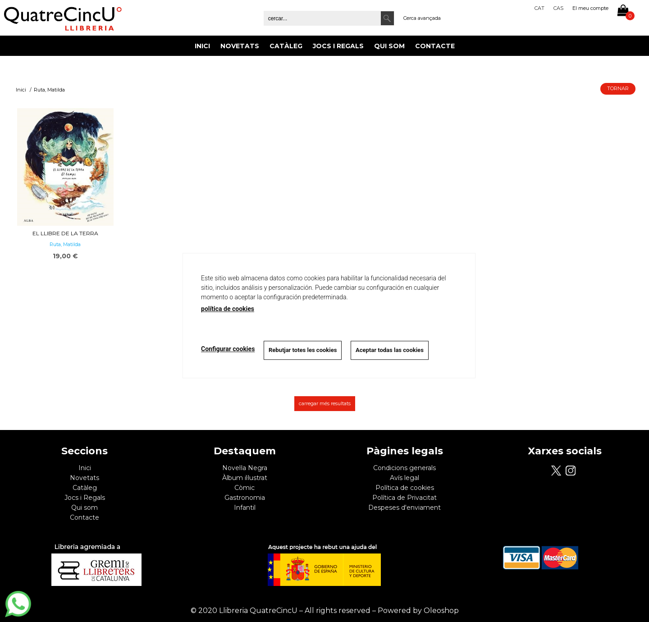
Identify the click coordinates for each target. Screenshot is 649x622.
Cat (539, 8)
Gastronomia (244, 498)
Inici (202, 46)
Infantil (245, 507)
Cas (558, 8)
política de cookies (227, 308)
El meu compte (590, 8)
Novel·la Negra (244, 468)
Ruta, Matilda (65, 244)
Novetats (239, 46)
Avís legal (404, 478)
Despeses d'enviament (404, 507)
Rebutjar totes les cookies (303, 350)
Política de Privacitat (404, 498)
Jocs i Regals (338, 46)
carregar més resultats (325, 403)
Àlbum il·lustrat (244, 478)
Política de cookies (404, 488)
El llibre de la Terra (65, 233)
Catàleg (286, 46)
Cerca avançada (422, 18)
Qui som (389, 46)
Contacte (435, 46)
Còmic (244, 488)
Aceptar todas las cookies (390, 350)
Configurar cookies (228, 348)
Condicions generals (404, 468)
